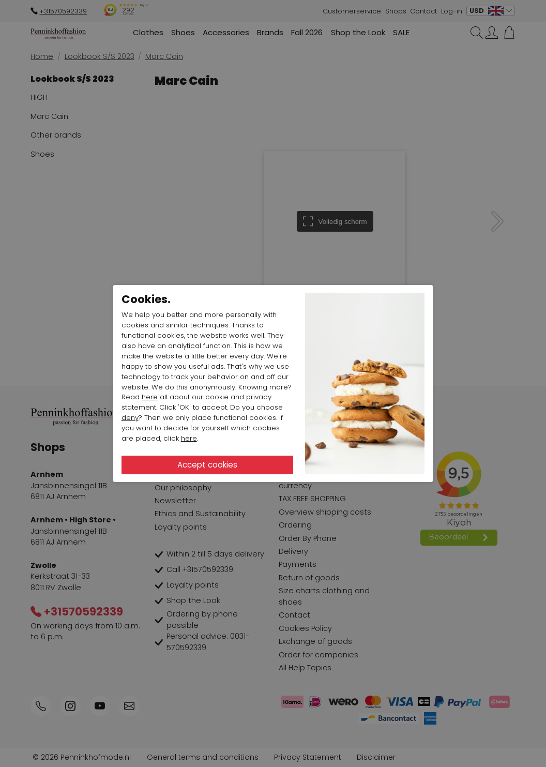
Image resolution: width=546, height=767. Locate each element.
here (150, 397)
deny (130, 418)
